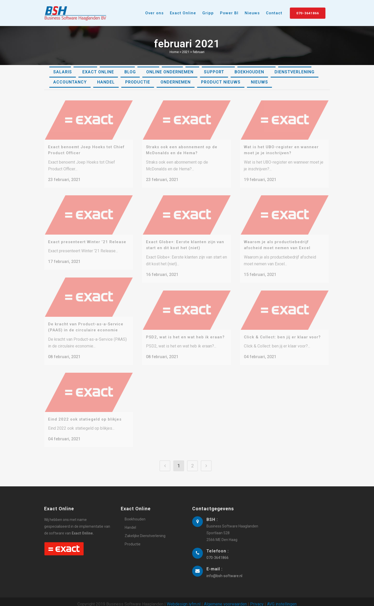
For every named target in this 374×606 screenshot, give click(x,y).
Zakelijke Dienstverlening (145, 530)
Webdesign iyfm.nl (184, 598)
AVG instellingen (282, 598)
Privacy (257, 598)
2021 (185, 52)
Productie (133, 539)
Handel (130, 522)
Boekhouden (135, 514)
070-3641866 (307, 13)
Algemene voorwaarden (225, 598)
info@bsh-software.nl (224, 571)
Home (174, 52)
